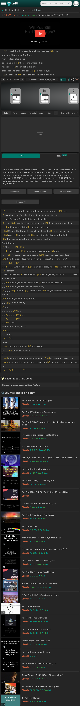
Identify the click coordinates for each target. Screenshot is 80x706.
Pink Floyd (36, 10)
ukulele (23, 113)
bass (49, 113)
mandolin (32, 113)
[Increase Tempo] (22, 79)
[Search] (69, 3)
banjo (41, 113)
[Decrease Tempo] (3, 79)
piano (15, 113)
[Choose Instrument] (55, 113)
